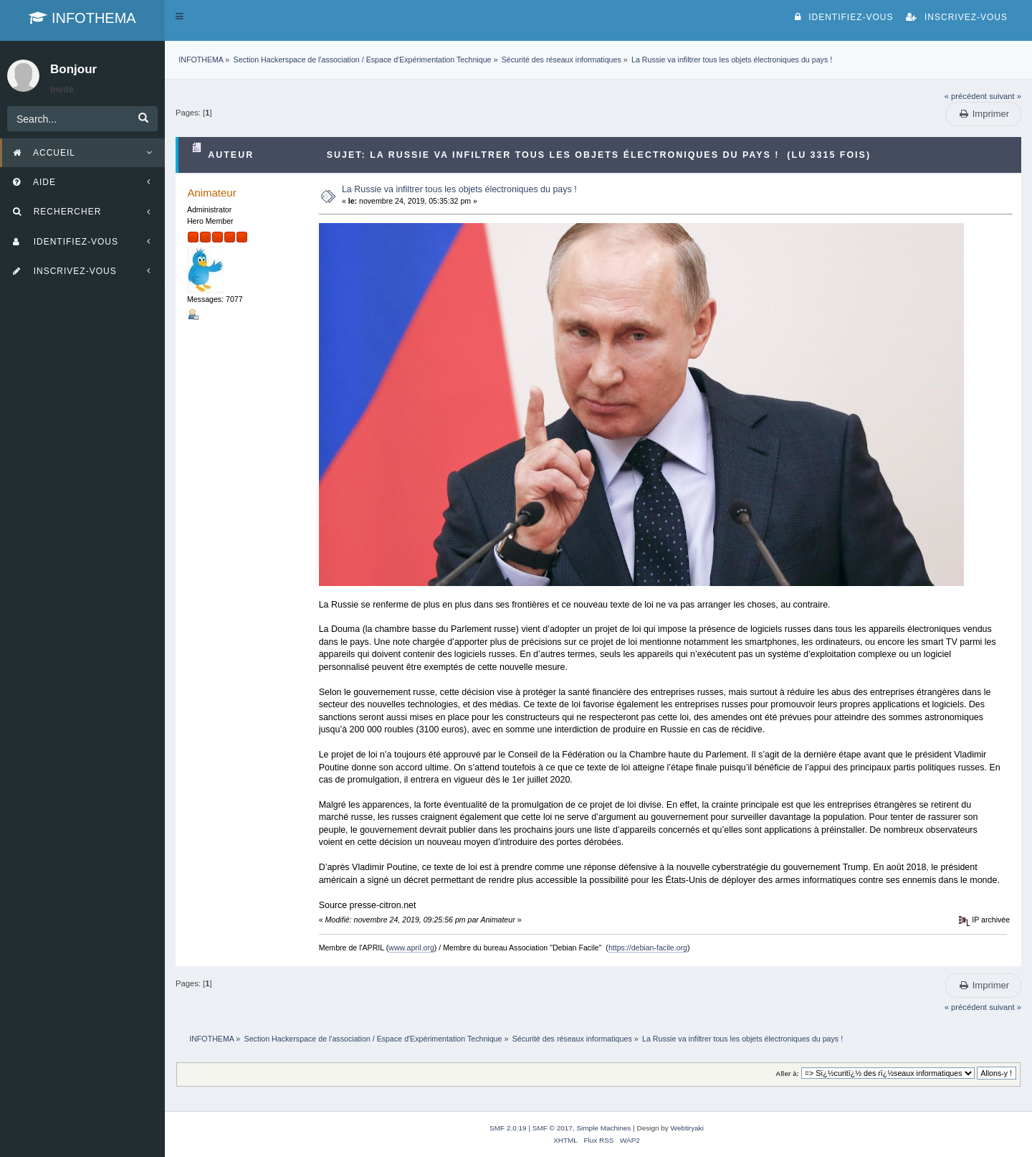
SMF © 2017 (552, 1128)
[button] (179, 16)
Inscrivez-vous (957, 17)
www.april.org (411, 947)
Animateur (211, 192)
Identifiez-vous (844, 17)
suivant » (1005, 96)
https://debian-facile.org (647, 947)
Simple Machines (603, 1128)
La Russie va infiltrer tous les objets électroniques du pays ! (459, 189)
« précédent (966, 96)
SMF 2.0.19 (508, 1128)
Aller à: (786, 1073)
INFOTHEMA (82, 18)
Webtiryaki (687, 1128)
